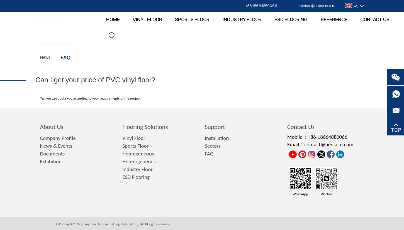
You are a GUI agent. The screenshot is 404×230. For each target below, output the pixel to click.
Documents (52, 153)
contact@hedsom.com (317, 6)
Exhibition (51, 161)
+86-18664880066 (261, 6)
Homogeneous (138, 153)
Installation (217, 138)
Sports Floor (135, 146)
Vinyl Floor (133, 138)
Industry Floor (137, 169)
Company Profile (58, 138)
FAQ (65, 57)
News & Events (56, 146)
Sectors (213, 146)
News (45, 57)
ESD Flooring (136, 177)
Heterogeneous (138, 161)
